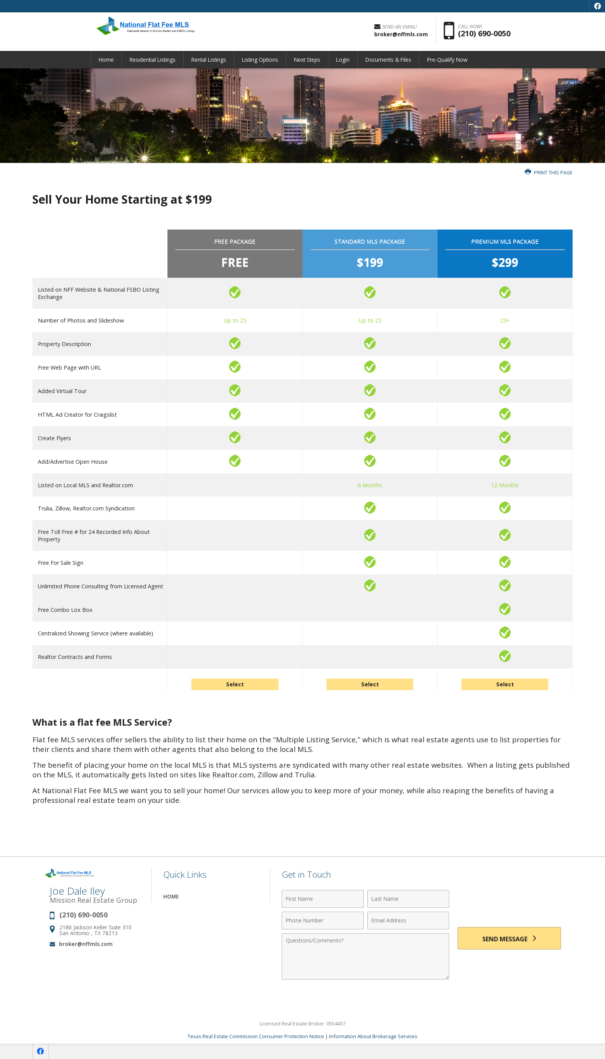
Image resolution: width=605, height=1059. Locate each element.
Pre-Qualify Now (447, 59)
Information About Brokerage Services (373, 1036)
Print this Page (549, 172)
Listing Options (260, 59)
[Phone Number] (323, 920)
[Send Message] (509, 938)
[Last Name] (408, 899)
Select (235, 684)
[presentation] (509, 903)
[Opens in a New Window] (597, 6)
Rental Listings (208, 59)
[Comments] (365, 956)
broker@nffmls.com (86, 944)
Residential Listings (153, 59)
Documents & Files (388, 59)
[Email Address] (408, 920)
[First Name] (323, 899)
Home (106, 59)
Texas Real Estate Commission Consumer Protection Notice (256, 1036)
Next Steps (307, 59)
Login (343, 59)
